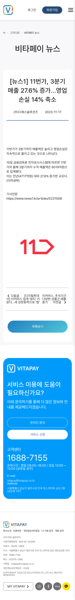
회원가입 (52, 10)
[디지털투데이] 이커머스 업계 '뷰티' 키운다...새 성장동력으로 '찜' (23, 299)
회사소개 (7, 530)
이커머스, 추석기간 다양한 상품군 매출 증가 (54, 299)
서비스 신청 (37, 434)
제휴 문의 (59, 530)
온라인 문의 (37, 423)
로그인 (32, 10)
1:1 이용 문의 (47, 530)
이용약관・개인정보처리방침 (26, 530)
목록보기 (37, 326)
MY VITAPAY (17, 586)
